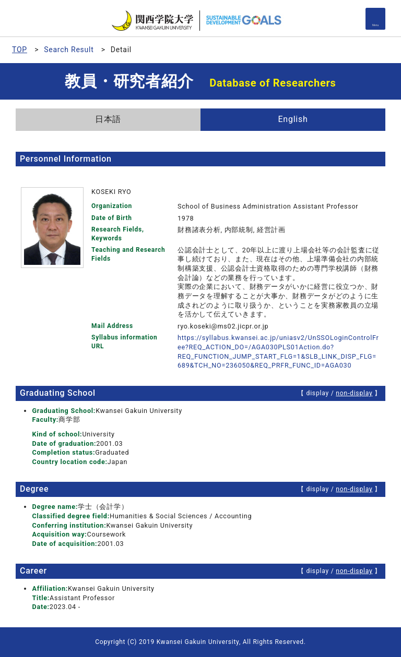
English (293, 119)
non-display (354, 393)
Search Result (68, 49)
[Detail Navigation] (375, 19)
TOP (19, 49)
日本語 (108, 119)
